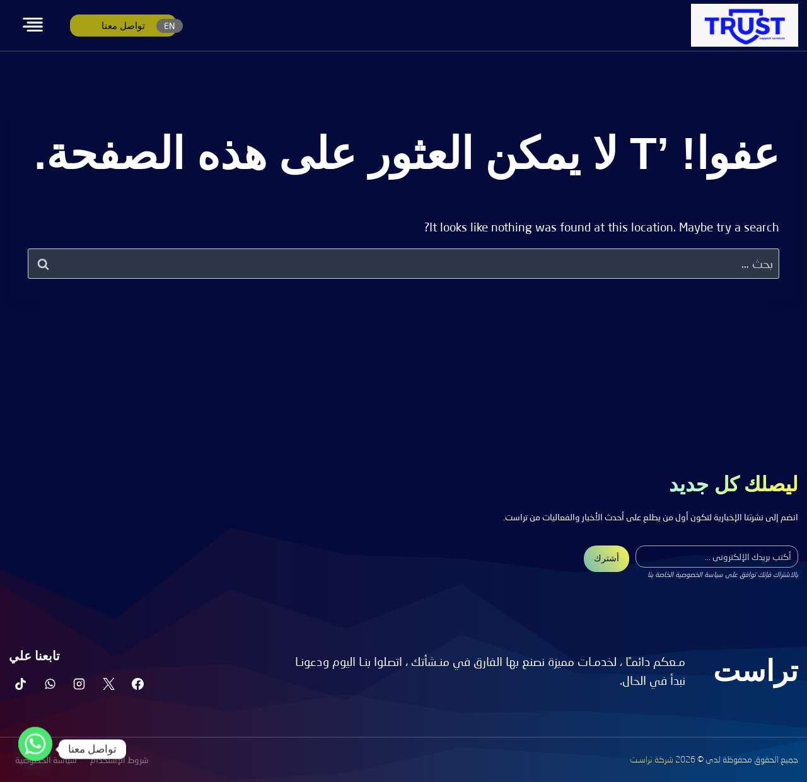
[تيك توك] (21, 684)
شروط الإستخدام (119, 759)
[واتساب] (50, 684)
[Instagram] (79, 684)
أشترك (606, 558)
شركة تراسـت (651, 760)
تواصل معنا (123, 25)
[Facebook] (138, 684)
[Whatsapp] (35, 749)
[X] (108, 684)
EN (169, 25)
